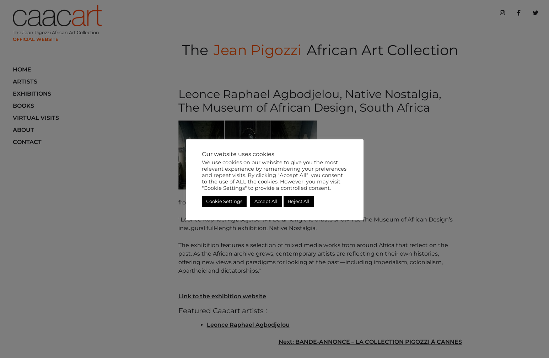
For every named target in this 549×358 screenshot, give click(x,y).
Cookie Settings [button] (224, 201)
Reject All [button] (299, 201)
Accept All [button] (266, 201)
